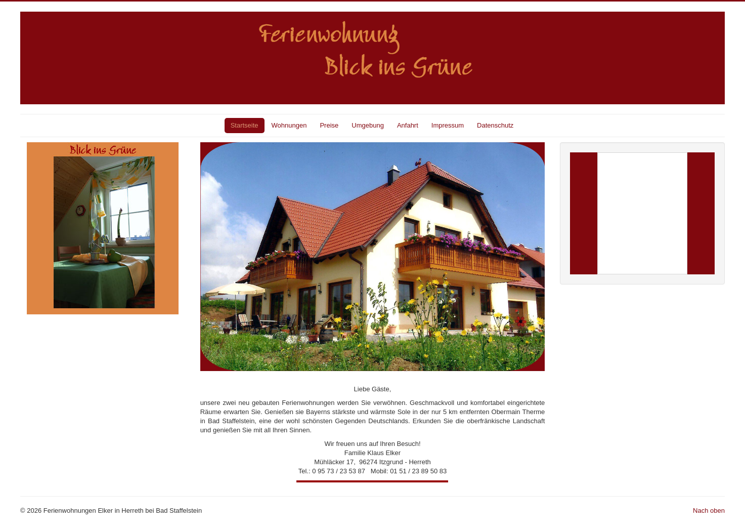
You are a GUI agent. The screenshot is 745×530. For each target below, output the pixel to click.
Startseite (244, 125)
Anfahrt (407, 125)
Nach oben (709, 510)
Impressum (447, 125)
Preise (329, 125)
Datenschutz (495, 125)
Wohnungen (289, 125)
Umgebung (368, 125)
